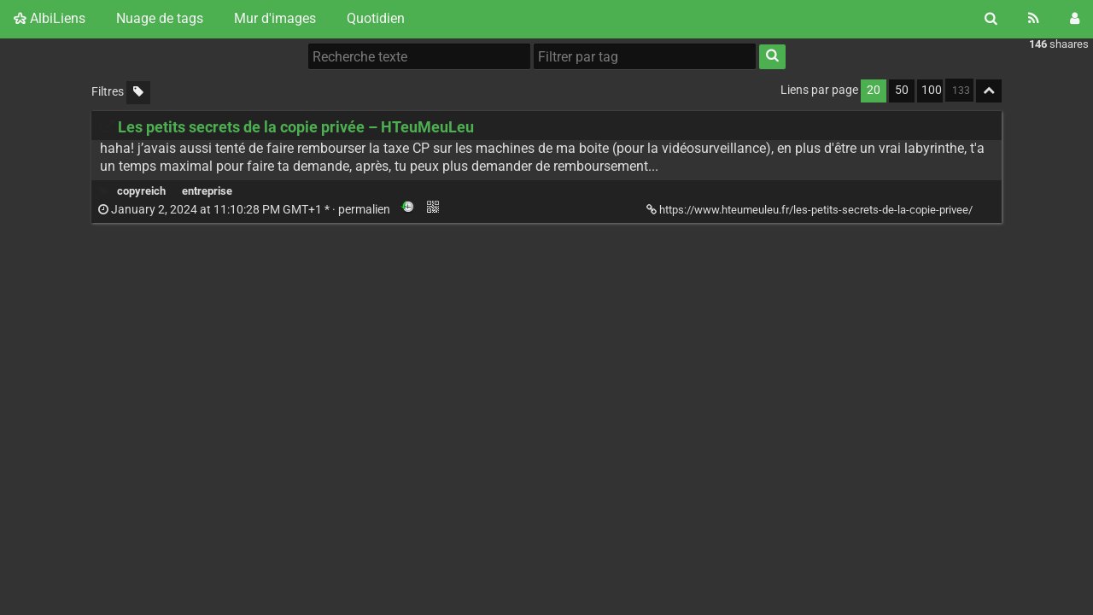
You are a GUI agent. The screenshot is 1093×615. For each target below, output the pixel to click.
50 (902, 90)
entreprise (207, 190)
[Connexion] (1074, 19)
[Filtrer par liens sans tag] (138, 92)
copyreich (141, 190)
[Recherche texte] (419, 56)
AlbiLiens (49, 18)
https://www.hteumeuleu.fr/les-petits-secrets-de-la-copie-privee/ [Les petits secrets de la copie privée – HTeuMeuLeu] (810, 209)
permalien (245, 209)
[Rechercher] (991, 19)
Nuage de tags (159, 18)
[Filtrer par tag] (645, 56)
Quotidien (376, 18)
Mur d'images (275, 18)
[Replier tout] (989, 90)
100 (931, 90)
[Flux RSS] (1033, 19)
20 (873, 90)
